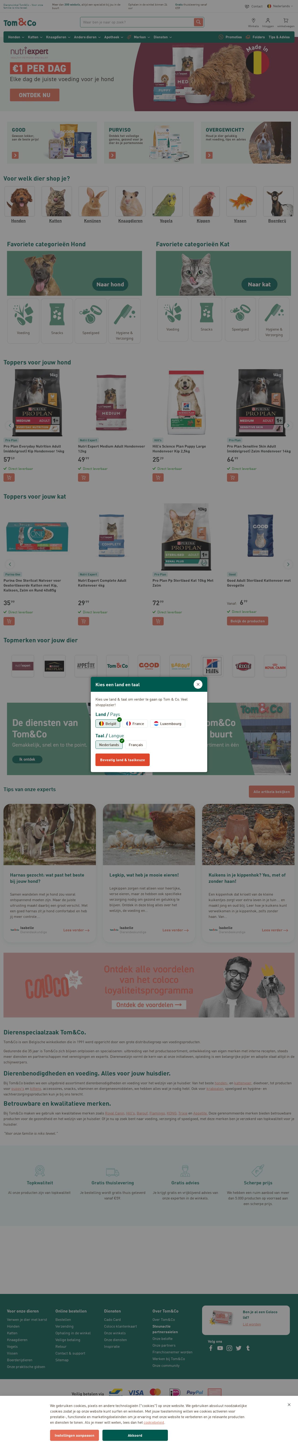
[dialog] (149, 724)
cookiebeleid (154, 1422)
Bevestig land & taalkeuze (122, 759)
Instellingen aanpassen (74, 1435)
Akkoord (135, 1435)
